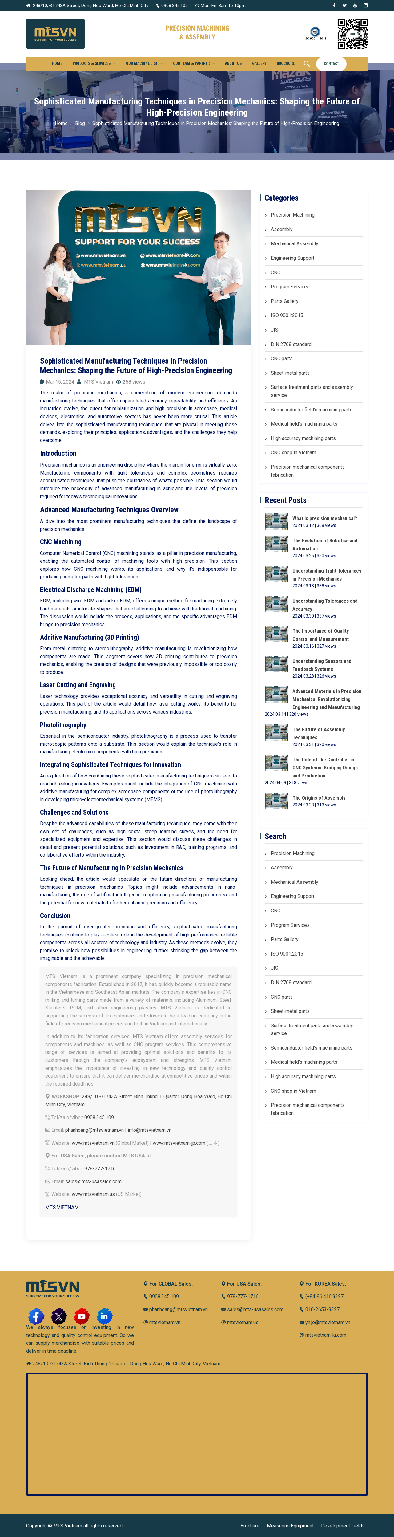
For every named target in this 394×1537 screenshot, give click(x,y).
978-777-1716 (100, 1169)
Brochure (286, 63)
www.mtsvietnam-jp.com (179, 1143)
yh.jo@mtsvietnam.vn (324, 1322)
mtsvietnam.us (240, 1322)
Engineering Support (292, 258)
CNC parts (282, 358)
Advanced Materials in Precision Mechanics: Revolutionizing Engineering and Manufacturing (327, 700)
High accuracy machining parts (303, 438)
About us (233, 63)
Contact (331, 64)
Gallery (259, 63)
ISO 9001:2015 (287, 315)
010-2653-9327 (319, 1309)
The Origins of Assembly (319, 799)
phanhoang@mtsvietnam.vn (94, 1130)
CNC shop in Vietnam (293, 452)
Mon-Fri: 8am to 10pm (220, 5)
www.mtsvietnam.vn (93, 1143)
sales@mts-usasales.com (93, 1181)
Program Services (290, 287)
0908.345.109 (172, 5)
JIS (274, 330)
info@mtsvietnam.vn (149, 1130)
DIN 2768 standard (291, 344)
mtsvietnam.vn (161, 1322)
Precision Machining (293, 215)
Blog (80, 123)
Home (57, 63)
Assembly (282, 229)
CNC (275, 272)
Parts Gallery (285, 301)
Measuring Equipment (290, 1526)
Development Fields (343, 1526)
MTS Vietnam (95, 382)
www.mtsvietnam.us (93, 1194)
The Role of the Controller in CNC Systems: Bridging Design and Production (325, 769)
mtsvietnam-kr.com (322, 1335)
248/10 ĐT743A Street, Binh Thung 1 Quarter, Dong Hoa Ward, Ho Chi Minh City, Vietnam (123, 1364)
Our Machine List (142, 63)
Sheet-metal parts (290, 373)
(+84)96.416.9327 (321, 1296)
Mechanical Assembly (294, 244)
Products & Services (92, 63)
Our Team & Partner (191, 63)
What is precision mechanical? (325, 518)
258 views (130, 382)
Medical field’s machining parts (304, 424)
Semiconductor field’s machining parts (311, 410)
